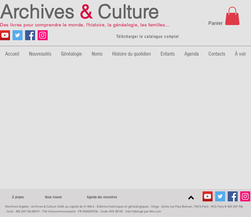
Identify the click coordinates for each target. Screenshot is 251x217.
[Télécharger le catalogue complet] (148, 36)
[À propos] (18, 197)
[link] (232, 16)
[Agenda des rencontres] (102, 197)
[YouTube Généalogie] (5, 35)
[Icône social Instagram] (43, 35)
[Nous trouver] (53, 197)
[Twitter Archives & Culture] (18, 35)
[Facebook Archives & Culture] (30, 35)
